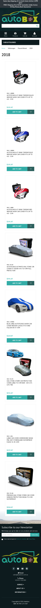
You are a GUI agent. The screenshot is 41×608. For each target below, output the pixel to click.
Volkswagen (11, 48)
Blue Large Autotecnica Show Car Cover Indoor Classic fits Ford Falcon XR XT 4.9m (19, 326)
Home (3, 48)
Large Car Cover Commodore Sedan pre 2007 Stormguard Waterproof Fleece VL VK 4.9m (20, 440)
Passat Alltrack (22, 48)
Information (20, 592)
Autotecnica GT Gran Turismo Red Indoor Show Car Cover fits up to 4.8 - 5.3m (19, 211)
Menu (5, 34)
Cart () (25, 34)
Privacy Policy (31, 539)
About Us (20, 588)
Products (15, 34)
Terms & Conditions (21, 539)
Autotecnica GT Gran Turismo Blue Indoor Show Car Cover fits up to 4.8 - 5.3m (20, 154)
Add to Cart (17, 112)
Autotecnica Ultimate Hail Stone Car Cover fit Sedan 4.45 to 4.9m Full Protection (20, 269)
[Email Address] (16, 535)
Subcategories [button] (9, 42)
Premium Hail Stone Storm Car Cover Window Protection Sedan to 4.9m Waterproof (20, 497)
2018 (30, 48)
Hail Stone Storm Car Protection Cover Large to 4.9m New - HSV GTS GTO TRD (19, 383)
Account (34, 34)
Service (20, 585)
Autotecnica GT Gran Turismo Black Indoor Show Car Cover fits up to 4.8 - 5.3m (20, 97)
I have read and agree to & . (18, 539)
